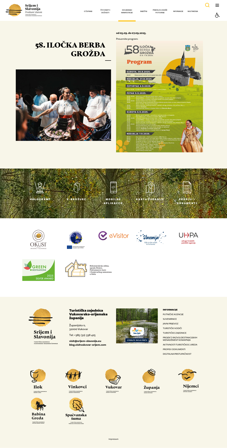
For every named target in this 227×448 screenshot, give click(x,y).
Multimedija (193, 11)
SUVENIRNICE (170, 319)
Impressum (113, 439)
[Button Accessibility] (217, 20)
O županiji (88, 11)
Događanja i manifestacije (127, 11)
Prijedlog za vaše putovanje (160, 11)
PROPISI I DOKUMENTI (174, 349)
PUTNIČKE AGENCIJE (173, 314)
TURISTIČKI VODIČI (172, 328)
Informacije (178, 11)
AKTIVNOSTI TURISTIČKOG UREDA (180, 344)
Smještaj (143, 11)
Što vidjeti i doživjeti (105, 11)
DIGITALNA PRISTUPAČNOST (177, 354)
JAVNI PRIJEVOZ (170, 323)
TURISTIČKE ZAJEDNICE (174, 333)
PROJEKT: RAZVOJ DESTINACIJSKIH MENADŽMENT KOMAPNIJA (180, 338)
